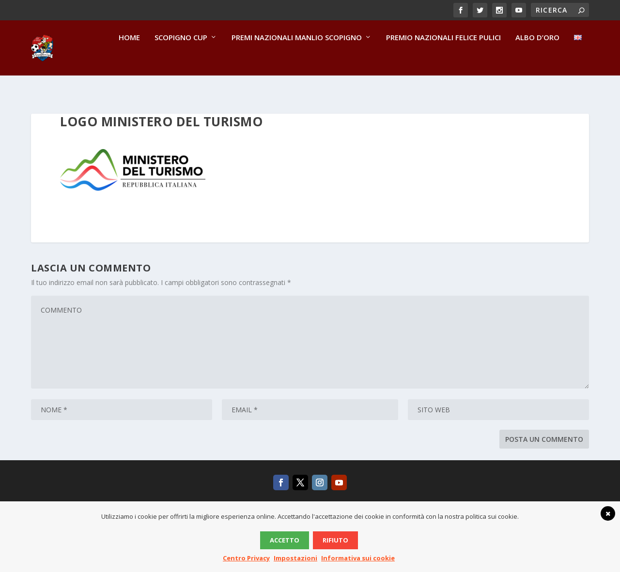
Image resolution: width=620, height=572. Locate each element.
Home (129, 58)
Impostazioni (295, 558)
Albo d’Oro (537, 58)
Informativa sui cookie (358, 558)
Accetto (284, 540)
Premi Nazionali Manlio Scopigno (297, 58)
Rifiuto (335, 540)
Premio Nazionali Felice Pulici (443, 58)
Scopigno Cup (181, 58)
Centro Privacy (246, 558)
